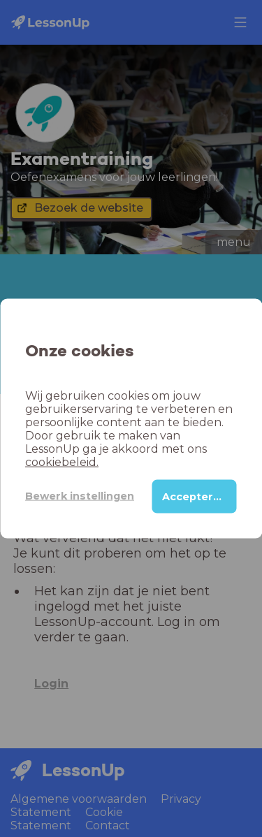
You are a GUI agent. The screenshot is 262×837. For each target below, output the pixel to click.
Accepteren (194, 496)
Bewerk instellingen (79, 496)
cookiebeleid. (62, 461)
